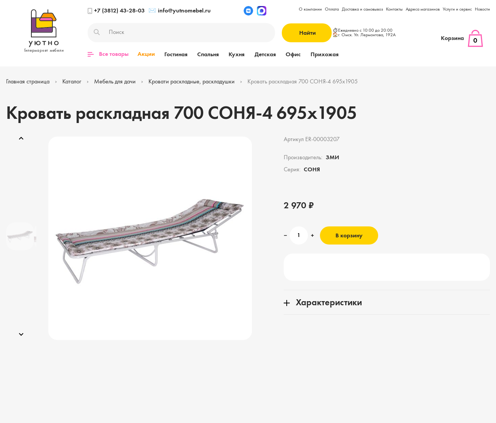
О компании (310, 9)
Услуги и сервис (457, 9)
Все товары (108, 54)
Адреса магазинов (423, 9)
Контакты (394, 9)
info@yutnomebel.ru (179, 11)
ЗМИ (332, 158)
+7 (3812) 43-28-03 (116, 11)
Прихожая (320, 54)
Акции (146, 54)
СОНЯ (312, 170)
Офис (289, 54)
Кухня (235, 54)
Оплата (332, 9)
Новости (482, 9)
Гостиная (175, 54)
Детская (262, 54)
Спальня (207, 54)
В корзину (349, 236)
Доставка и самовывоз (362, 9)
